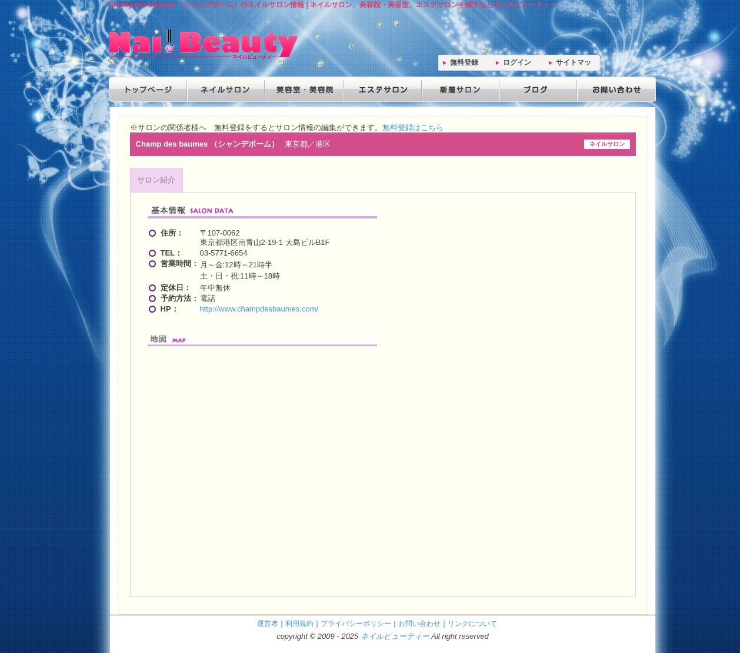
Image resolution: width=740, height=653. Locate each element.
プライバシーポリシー (356, 623)
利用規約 (299, 623)
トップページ (147, 89)
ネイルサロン (225, 89)
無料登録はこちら (413, 127)
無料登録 (464, 62)
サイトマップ (573, 64)
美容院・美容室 (303, 89)
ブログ (536, 89)
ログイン (517, 62)
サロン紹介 (156, 179)
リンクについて (472, 623)
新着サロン (458, 89)
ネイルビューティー (395, 636)
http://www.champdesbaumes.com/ (259, 308)
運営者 (267, 623)
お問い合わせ (613, 89)
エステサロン (380, 89)
